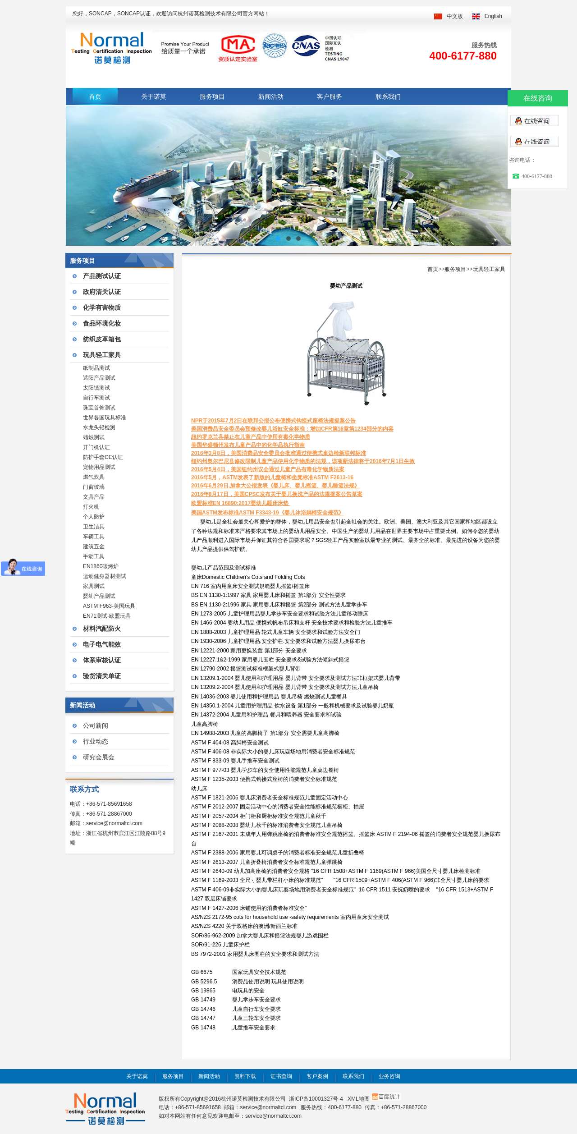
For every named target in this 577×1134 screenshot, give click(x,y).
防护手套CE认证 (103, 457)
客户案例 (317, 1076)
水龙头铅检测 (99, 427)
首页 (95, 96)
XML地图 (359, 1099)
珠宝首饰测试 (99, 407)
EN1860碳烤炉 (101, 566)
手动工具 (94, 556)
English (493, 16)
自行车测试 (96, 398)
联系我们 (388, 96)
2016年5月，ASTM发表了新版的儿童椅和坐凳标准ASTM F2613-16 (272, 477)
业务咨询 (389, 1076)
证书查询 (281, 1076)
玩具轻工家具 (489, 269)
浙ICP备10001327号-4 (316, 1099)
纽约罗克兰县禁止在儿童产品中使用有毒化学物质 (250, 437)
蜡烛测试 (94, 437)
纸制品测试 (96, 368)
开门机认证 (96, 447)
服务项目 (212, 96)
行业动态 (95, 741)
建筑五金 (94, 546)
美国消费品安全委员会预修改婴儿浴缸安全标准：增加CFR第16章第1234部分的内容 (292, 429)
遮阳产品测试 (99, 378)
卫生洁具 (94, 526)
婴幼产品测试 (99, 596)
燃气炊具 (94, 477)
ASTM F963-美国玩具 (109, 606)
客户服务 (329, 96)
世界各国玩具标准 (104, 417)
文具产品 (94, 497)
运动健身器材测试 (104, 576)
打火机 (91, 507)
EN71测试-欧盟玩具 (107, 616)
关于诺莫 (153, 96)
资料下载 (245, 1076)
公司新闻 (95, 725)
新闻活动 (271, 96)
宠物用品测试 (99, 467)
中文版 (455, 16)
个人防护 (94, 517)
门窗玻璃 (94, 487)
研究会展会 (98, 757)
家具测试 (94, 586)
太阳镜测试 (96, 388)
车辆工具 (94, 536)
